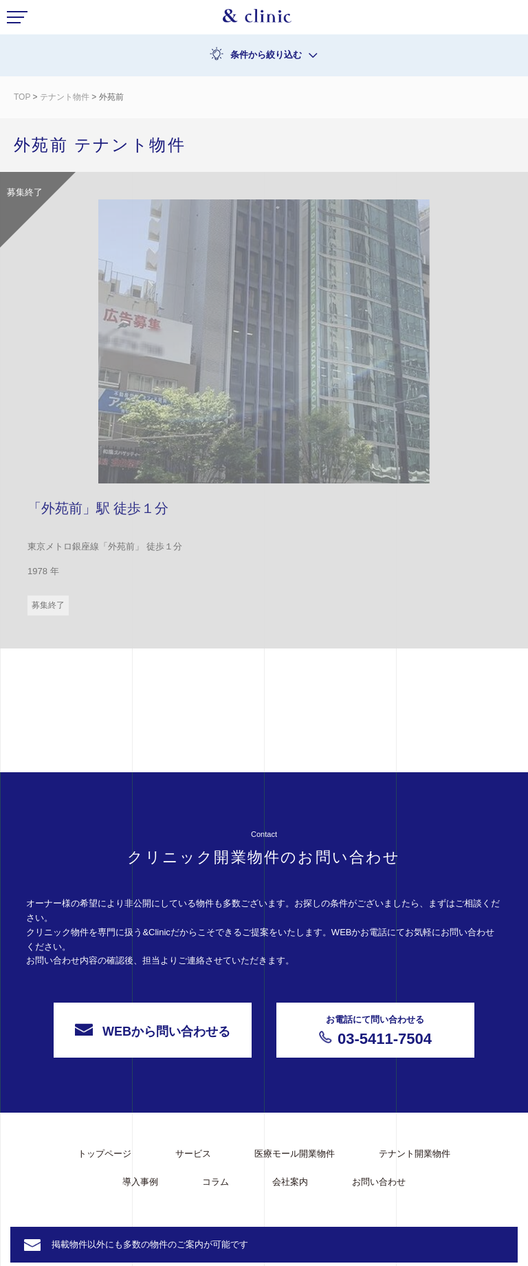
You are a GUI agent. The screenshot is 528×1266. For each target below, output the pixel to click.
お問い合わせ (379, 1182)
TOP (22, 97)
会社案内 (290, 1182)
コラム (215, 1182)
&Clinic (257, 19)
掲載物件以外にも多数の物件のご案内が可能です (150, 1244)
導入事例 (140, 1182)
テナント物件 (64, 97)
